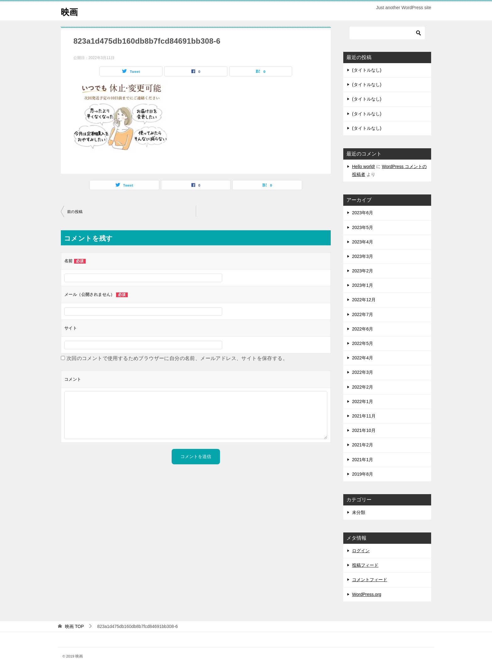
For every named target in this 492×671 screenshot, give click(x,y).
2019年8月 (362, 474)
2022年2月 (362, 387)
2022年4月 (362, 357)
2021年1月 (362, 459)
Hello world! (363, 166)
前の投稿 (75, 212)
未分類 (358, 512)
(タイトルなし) (366, 70)
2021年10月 (364, 430)
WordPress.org (366, 594)
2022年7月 (362, 314)
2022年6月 (362, 328)
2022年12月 (364, 299)
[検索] (387, 33)
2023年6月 (362, 212)
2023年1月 (362, 285)
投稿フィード (365, 565)
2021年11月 (364, 415)
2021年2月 (362, 444)
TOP (74, 626)
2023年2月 (362, 270)
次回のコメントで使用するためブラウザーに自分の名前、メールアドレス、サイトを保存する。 (177, 358)
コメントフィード (369, 579)
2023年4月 (362, 241)
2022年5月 (362, 343)
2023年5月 (362, 227)
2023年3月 (362, 256)
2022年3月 (362, 372)
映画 (70, 11)
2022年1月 (362, 401)
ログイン (361, 550)
